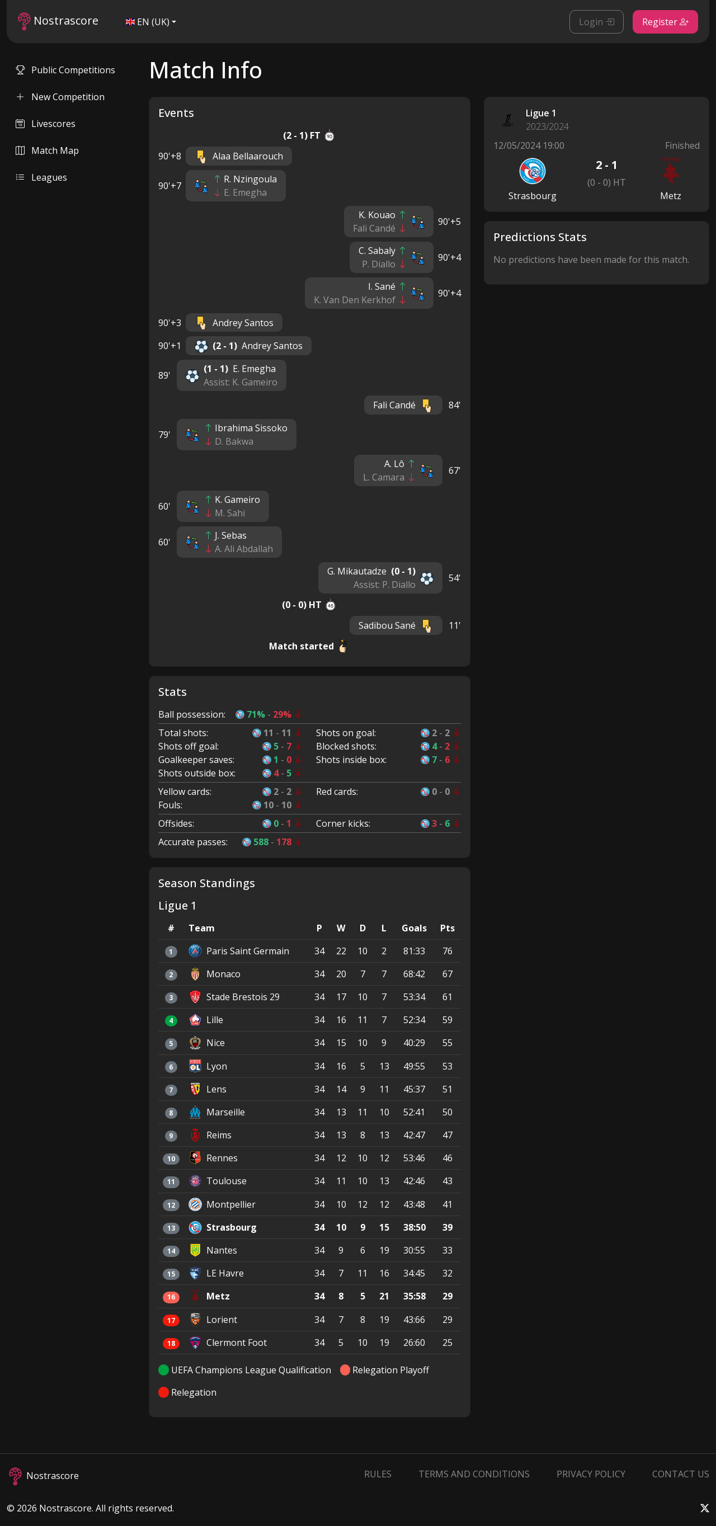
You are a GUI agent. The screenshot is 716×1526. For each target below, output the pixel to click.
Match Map (47, 150)
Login (596, 22)
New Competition (60, 97)
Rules (378, 1474)
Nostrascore (58, 21)
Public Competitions (65, 70)
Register (665, 22)
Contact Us (680, 1474)
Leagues (41, 177)
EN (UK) (147, 22)
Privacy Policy (591, 1474)
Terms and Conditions (474, 1474)
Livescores (46, 123)
